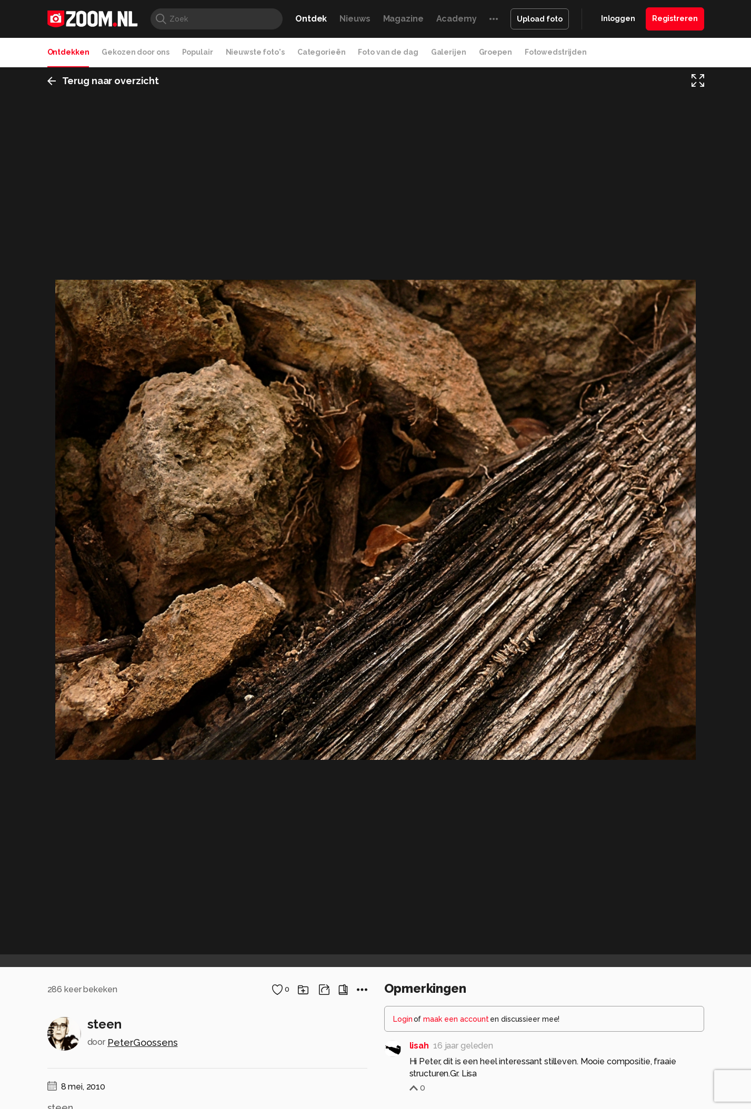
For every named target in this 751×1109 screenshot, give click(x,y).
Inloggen (618, 18)
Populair (197, 52)
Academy (456, 19)
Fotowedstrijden (556, 52)
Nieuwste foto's (255, 52)
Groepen (495, 52)
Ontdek (311, 19)
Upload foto (540, 19)
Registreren (675, 18)
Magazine (403, 19)
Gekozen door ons (135, 52)
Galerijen (448, 52)
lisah (419, 1046)
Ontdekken (68, 52)
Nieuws (354, 19)
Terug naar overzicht (103, 80)
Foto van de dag (388, 52)
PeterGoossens (142, 1042)
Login (403, 1019)
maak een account (456, 1019)
